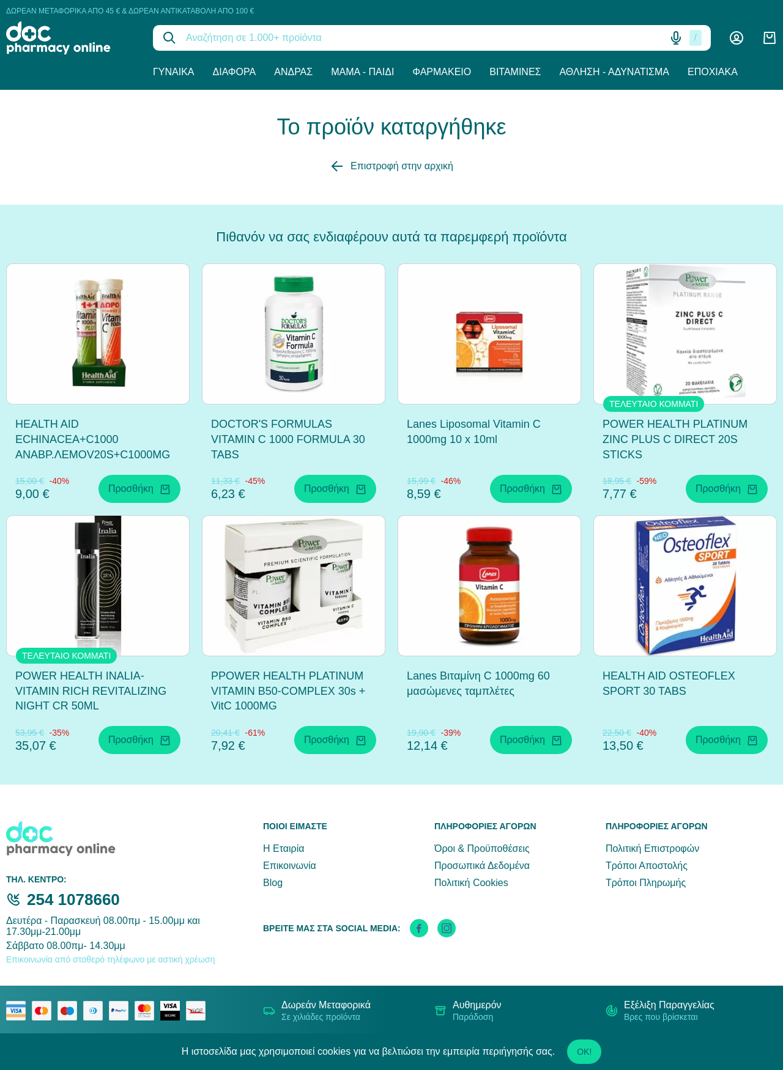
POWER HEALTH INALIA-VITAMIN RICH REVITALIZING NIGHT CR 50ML (90, 691)
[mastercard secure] (147, 1011)
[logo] (70, 37)
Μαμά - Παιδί (362, 72)
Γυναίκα (174, 72)
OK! (584, 1052)
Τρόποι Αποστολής (647, 865)
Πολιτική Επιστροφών (652, 848)
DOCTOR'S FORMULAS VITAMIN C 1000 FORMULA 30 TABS (288, 439)
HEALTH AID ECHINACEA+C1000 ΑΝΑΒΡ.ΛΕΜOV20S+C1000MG (92, 439)
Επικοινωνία (289, 865)
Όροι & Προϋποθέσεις (482, 848)
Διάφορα (234, 72)
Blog (273, 883)
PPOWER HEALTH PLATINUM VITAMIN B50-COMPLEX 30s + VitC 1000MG (288, 691)
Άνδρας (293, 72)
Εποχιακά (713, 72)
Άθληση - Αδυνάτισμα (614, 72)
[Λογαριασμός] (736, 38)
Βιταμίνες (515, 72)
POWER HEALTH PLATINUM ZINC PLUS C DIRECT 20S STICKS (675, 439)
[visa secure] (173, 1011)
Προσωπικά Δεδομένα (482, 865)
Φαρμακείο (441, 72)
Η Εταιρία (283, 848)
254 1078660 (73, 899)
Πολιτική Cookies (471, 883)
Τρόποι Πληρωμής (646, 883)
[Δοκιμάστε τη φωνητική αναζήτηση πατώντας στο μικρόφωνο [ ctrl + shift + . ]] (676, 38)
